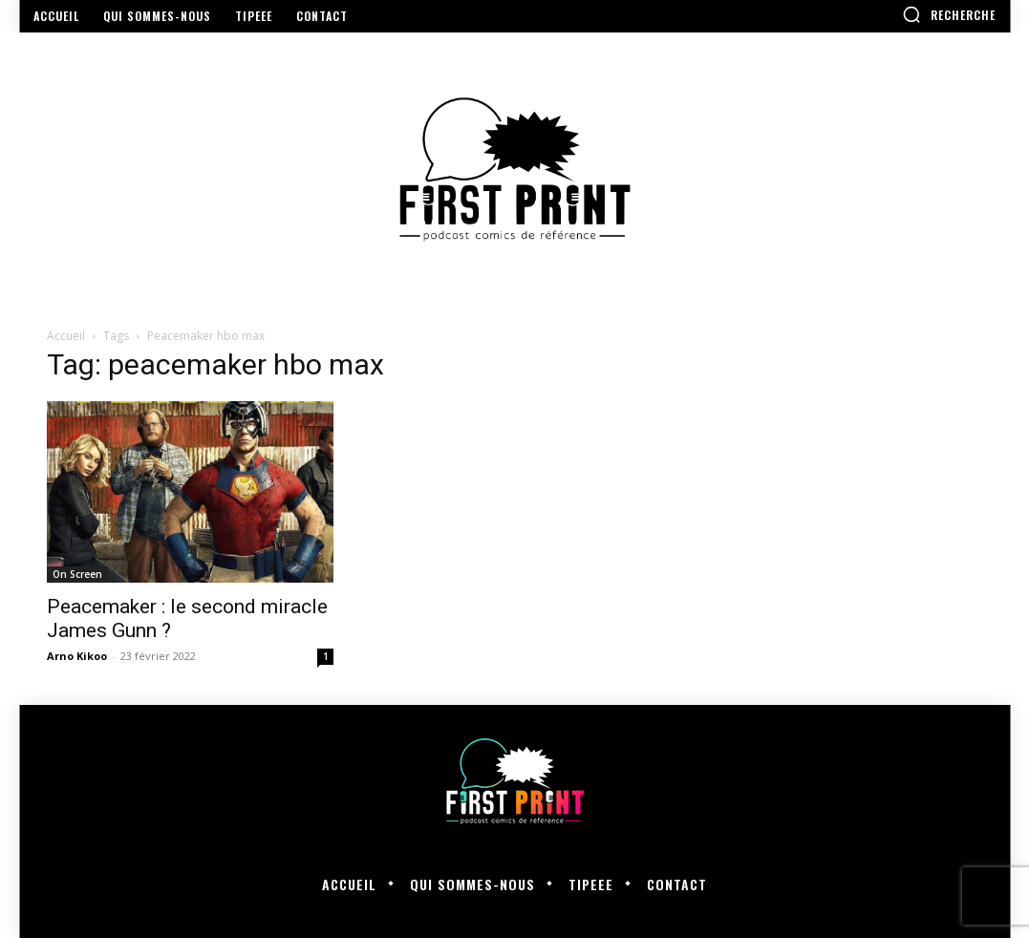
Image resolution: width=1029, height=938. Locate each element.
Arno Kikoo (77, 656)
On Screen (77, 574)
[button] (949, 14)
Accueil (66, 336)
